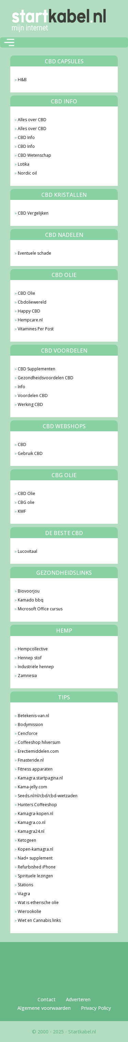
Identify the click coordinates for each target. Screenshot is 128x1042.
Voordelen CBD (33, 395)
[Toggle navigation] (9, 42)
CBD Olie (26, 293)
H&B (22, 79)
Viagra (24, 894)
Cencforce (28, 733)
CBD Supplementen (36, 369)
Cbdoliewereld (32, 302)
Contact (47, 999)
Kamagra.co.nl (31, 822)
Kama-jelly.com (32, 787)
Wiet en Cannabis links (39, 920)
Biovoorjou (29, 591)
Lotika (23, 164)
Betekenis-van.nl (33, 716)
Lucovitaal (27, 551)
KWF (22, 511)
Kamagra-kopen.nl (35, 813)
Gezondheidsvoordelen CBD (45, 378)
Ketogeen (27, 840)
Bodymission (30, 724)
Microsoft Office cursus (40, 609)
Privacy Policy (96, 1008)
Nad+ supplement (35, 858)
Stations (25, 885)
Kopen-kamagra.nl (35, 849)
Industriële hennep (36, 667)
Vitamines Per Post (36, 329)
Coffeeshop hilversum (39, 742)
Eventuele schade (34, 253)
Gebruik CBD (30, 453)
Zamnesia (27, 675)
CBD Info (26, 137)
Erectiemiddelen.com (38, 751)
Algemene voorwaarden (44, 1008)
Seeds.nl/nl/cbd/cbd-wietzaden (47, 796)
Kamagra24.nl (31, 831)
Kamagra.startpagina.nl (40, 778)
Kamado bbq (30, 600)
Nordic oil (27, 173)
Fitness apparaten (35, 769)
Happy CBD (29, 311)
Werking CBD (30, 404)
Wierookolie (29, 911)
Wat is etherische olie (38, 902)
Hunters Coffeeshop (37, 805)
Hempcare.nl (30, 320)
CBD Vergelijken (33, 213)
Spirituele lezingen (35, 876)
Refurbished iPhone (37, 867)
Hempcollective (33, 649)
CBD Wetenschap (34, 155)
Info (21, 387)
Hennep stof (30, 658)
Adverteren (78, 999)
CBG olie (26, 502)
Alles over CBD (32, 120)
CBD (22, 444)
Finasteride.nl (31, 760)
